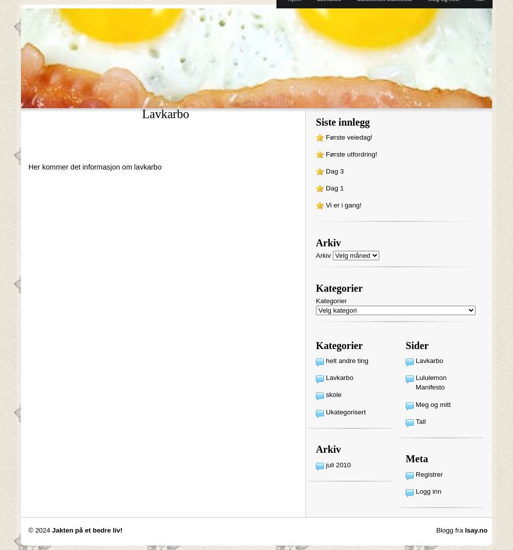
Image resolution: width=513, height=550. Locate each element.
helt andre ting (347, 361)
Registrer (429, 474)
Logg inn (429, 491)
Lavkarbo (339, 377)
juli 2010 (338, 465)
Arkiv (323, 255)
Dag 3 (335, 171)
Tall (421, 421)
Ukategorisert (346, 412)
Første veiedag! (349, 137)
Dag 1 (335, 188)
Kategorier (331, 301)
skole (333, 394)
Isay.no (476, 530)
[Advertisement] (145, 147)
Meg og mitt (433, 404)
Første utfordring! (351, 154)
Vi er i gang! (343, 205)
